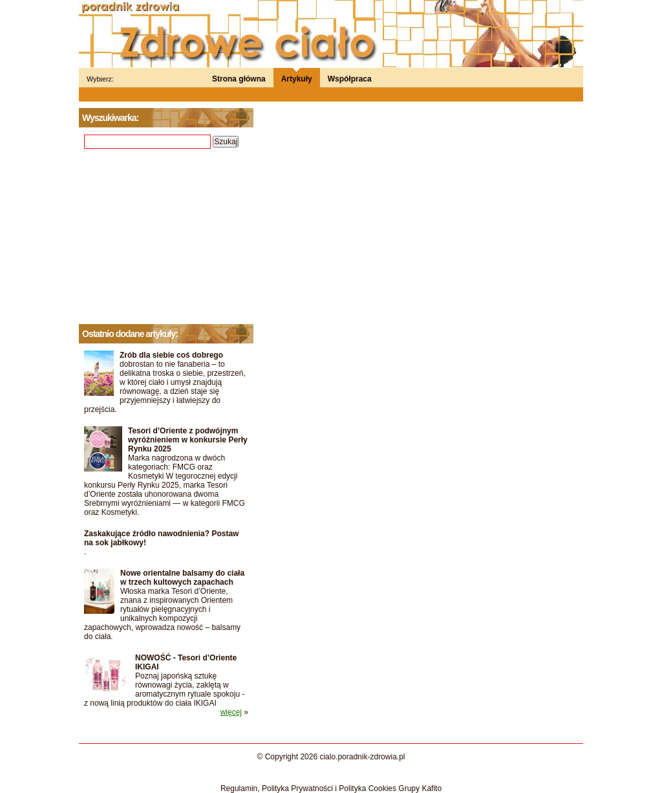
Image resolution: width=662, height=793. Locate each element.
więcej (231, 712)
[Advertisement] (166, 237)
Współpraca (350, 78)
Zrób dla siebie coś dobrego (171, 355)
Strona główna (239, 78)
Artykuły (296, 78)
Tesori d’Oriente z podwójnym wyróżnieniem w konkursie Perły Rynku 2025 (188, 439)
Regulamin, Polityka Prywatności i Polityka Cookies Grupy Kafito (331, 788)
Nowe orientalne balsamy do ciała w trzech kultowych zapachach (182, 578)
